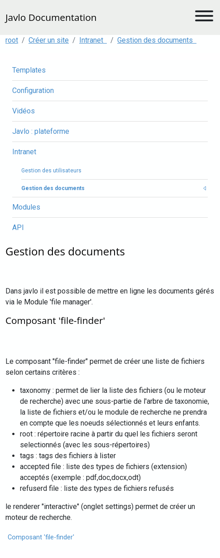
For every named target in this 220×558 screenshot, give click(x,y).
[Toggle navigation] (204, 17)
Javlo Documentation (51, 17)
